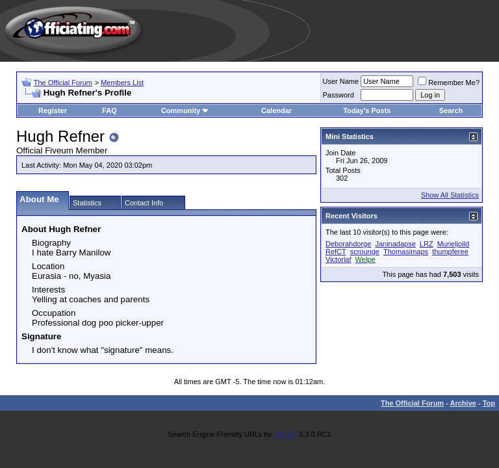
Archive (463, 403)
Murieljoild (453, 244)
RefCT (336, 251)
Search (451, 110)
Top (489, 403)
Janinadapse (395, 244)
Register (52, 110)
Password (338, 95)
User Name (341, 81)
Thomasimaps (405, 251)
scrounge (364, 251)
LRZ (426, 244)
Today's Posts (366, 110)
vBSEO (285, 434)
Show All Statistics (450, 195)
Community (185, 110)
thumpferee (450, 251)
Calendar (276, 110)
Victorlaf (339, 259)
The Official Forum (63, 82)
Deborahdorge (348, 244)
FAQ (109, 110)
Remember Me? (449, 82)
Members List (122, 82)
